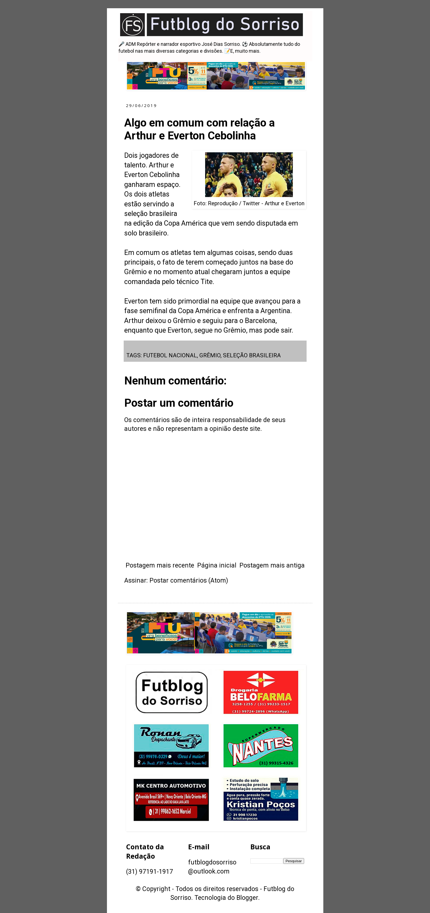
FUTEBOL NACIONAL (170, 355)
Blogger (247, 897)
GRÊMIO (209, 355)
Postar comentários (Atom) (188, 580)
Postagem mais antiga (272, 565)
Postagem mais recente (160, 565)
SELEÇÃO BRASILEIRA (252, 355)
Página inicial (216, 565)
